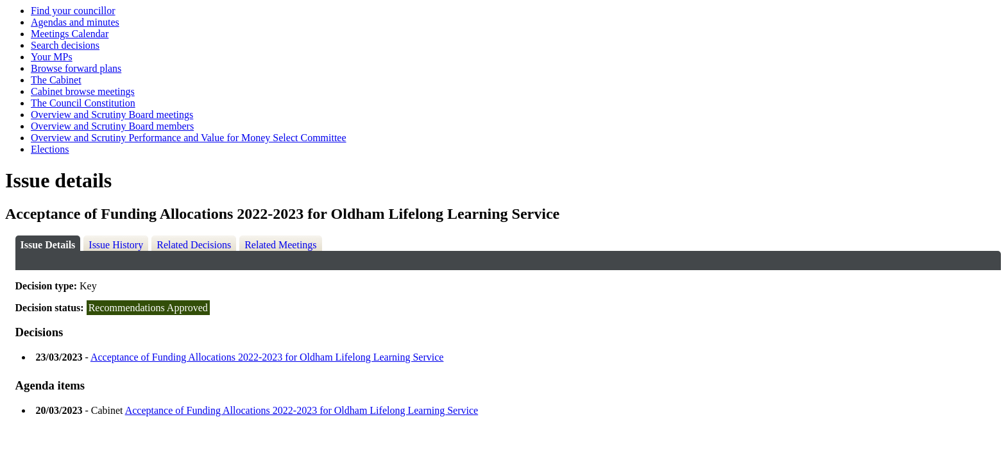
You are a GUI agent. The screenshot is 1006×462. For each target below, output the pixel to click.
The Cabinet (56, 79)
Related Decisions (194, 244)
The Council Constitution (83, 103)
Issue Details (48, 244)
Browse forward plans (76, 68)
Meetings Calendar (69, 33)
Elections (50, 149)
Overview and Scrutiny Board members (112, 126)
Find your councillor (73, 10)
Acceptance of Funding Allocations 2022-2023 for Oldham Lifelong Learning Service (267, 357)
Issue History (116, 244)
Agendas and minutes (75, 22)
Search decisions (65, 45)
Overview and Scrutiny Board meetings (112, 114)
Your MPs (51, 56)
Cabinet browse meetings (83, 91)
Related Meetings (280, 244)
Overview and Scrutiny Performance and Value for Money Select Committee (188, 137)
